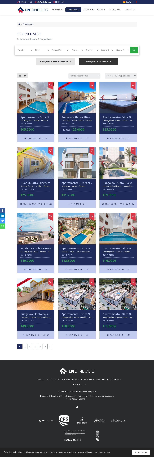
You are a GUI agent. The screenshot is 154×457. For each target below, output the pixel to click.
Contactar (115, 9)
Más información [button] (102, 452)
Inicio (40, 379)
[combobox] (23, 50)
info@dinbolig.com (44, 2)
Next (51, 97)
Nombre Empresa (32, 9)
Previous (20, 97)
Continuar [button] (141, 452)
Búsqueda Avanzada (98, 61)
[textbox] (23, 50)
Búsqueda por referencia (55, 61)
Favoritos (130, 9)
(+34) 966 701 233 (24, 2)
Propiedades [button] (73, 9)
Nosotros (57, 9)
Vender (101, 9)
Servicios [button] (88, 9)
